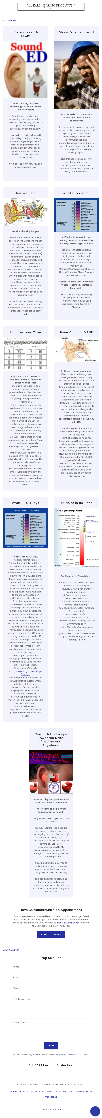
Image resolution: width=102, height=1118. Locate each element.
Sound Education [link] (83, 1091)
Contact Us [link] (51, 1096)
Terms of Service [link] (76, 1055)
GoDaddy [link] (56, 1109)
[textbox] (51, 966)
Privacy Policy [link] (60, 1055)
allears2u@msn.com (67, 922)
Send (51, 1045)
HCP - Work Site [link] (64, 1091)
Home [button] (13, 1091)
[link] (51, 8)
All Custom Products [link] (29, 1091)
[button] (10, 7)
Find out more (51, 934)
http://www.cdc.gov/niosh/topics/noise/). (26, 673)
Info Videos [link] (48, 1091)
